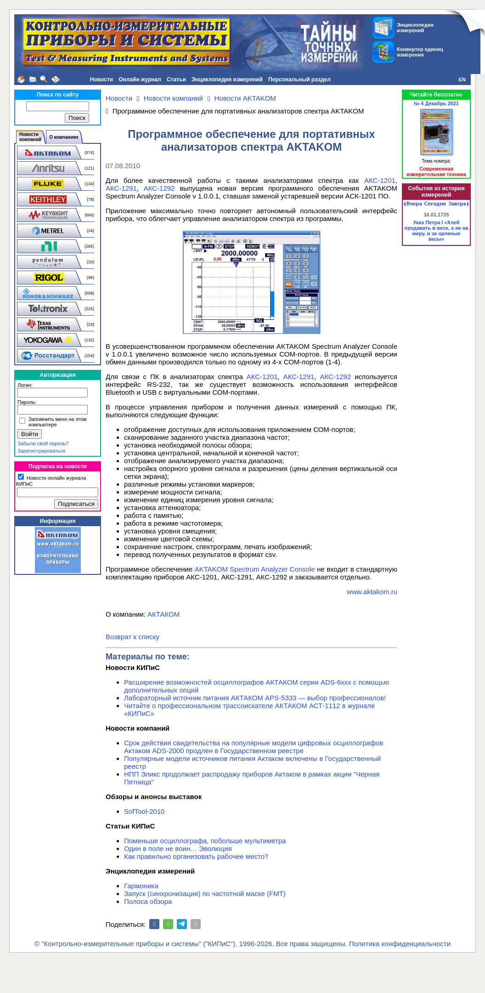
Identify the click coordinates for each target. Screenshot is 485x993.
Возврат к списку (132, 637)
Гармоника (141, 886)
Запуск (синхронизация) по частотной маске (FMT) (205, 893)
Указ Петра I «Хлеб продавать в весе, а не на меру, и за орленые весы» (436, 231)
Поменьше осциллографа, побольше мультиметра (205, 841)
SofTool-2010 (144, 811)
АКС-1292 (159, 188)
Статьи (176, 79)
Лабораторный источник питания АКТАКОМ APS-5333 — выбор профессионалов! (255, 698)
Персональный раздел (299, 79)
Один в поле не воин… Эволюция (178, 848)
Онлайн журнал (139, 79)
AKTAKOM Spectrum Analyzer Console (255, 569)
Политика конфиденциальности (400, 944)
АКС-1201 (379, 180)
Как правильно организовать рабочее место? (196, 856)
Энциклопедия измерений (227, 79)
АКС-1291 (121, 188)
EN (462, 79)
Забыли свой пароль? (42, 443)
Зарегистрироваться (41, 451)
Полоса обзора (148, 901)
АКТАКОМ (163, 614)
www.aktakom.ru (372, 592)
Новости (101, 79)
